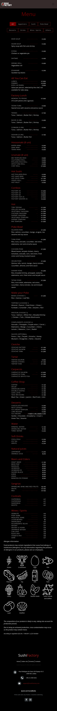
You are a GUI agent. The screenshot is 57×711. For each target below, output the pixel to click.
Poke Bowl (44, 24)
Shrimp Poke (16, 271)
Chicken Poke (17, 249)
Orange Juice (17, 454)
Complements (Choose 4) (22, 322)
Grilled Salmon (18, 209)
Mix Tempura (16, 221)
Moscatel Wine (17, 517)
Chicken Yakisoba (19, 213)
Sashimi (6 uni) (17, 135)
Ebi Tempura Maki (18, 158)
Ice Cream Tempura (19, 410)
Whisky (14, 526)
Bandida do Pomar (19, 478)
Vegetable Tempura (19, 217)
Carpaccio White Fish (20, 376)
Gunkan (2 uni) (17, 127)
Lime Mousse (16, 412)
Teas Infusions (17, 395)
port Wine (15, 515)
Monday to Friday (19, 98)
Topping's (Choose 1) (20, 303)
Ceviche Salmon (18, 349)
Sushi (33, 24)
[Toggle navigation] (53, 4)
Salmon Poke (17, 230)
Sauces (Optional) (19, 334)
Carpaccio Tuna (18, 374)
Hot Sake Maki (17, 176)
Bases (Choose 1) (18, 296)
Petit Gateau (16, 408)
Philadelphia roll (19, 162)
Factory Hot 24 (17, 197)
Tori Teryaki (16, 207)
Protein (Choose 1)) (19, 313)
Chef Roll (15, 166)
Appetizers (22, 24)
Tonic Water (16, 431)
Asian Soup (16, 44)
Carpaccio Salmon (19, 372)
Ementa (31, 661)
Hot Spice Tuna (17, 178)
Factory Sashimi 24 (19, 199)
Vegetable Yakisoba (20, 211)
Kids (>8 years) (17, 85)
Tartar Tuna (16, 364)
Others (48, 30)
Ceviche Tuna (17, 351)
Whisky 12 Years (18, 528)
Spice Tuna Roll (18, 164)
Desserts (12, 30)
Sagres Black (17, 472)
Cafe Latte (16, 393)
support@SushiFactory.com (31, 683)
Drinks (23, 30)
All (13, 24)
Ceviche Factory (18, 347)
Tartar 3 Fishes (18, 362)
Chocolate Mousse (19, 406)
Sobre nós (25, 661)
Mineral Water (17, 427)
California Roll (18, 160)
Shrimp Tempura (18, 219)
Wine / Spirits (35, 30)
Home (18, 661)
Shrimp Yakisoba (18, 215)
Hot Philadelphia (19, 174)
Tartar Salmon (17, 360)
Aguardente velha (19, 524)
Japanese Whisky (18, 530)
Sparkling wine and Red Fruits (24, 487)
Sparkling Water (18, 429)
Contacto (37, 661)
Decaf (14, 387)
